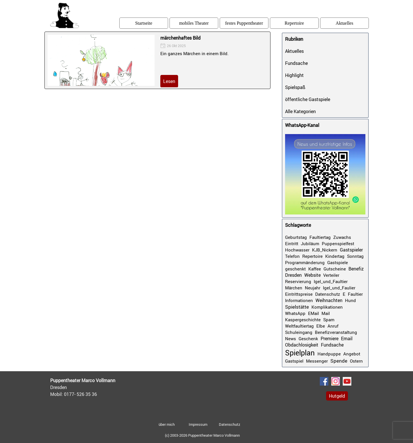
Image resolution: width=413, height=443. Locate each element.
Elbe (320, 326)
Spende (338, 360)
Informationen (299, 300)
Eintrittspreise (299, 294)
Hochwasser (297, 250)
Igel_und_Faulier (339, 288)
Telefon (292, 256)
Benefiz (356, 269)
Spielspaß (295, 87)
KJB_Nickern (324, 250)
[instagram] (335, 381)
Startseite (143, 23)
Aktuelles (344, 23)
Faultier (355, 294)
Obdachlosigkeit (301, 345)
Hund (350, 300)
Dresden (293, 275)
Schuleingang (298, 332)
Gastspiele (337, 262)
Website (312, 275)
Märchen (293, 288)
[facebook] (324, 381)
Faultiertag (320, 237)
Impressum (198, 424)
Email (346, 338)
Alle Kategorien (300, 111)
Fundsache (296, 63)
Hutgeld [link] (337, 396)
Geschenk (308, 338)
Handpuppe (329, 354)
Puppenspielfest (338, 243)
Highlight (294, 75)
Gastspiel (294, 361)
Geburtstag (296, 237)
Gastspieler (351, 250)
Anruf (333, 326)
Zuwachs (342, 237)
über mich (167, 424)
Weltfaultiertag (299, 326)
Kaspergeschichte (303, 319)
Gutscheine (335, 269)
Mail (326, 313)
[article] (157, 60)
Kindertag (334, 256)
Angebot (351, 354)
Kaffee (314, 269)
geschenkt (295, 269)
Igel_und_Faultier (331, 281)
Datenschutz (327, 294)
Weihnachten (328, 300)
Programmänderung (305, 262)
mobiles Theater (194, 23)
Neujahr (312, 288)
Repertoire (294, 23)
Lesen (169, 81)
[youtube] (347, 381)
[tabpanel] (93, 387)
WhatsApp (295, 313)
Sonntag (355, 256)
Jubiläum (310, 243)
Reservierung (298, 281)
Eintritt (291, 243)
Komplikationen (327, 307)
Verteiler (331, 275)
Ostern (356, 361)
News (290, 338)
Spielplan (300, 352)
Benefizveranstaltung (336, 332)
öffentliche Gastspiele (307, 99)
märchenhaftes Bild (180, 38)
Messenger (317, 361)
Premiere (329, 338)
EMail (313, 313)
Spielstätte (297, 306)
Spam (328, 319)
